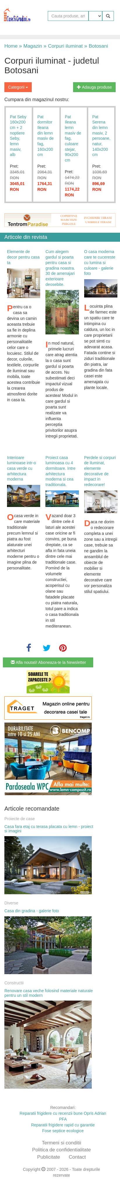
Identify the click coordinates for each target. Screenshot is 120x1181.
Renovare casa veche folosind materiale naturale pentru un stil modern (48, 992)
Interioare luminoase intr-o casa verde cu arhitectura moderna (21, 468)
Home (10, 46)
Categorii (18, 87)
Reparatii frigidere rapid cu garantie (63, 1125)
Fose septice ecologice (63, 1130)
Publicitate (48, 1157)
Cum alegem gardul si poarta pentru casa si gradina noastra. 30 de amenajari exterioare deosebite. (60, 267)
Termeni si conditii (61, 1143)
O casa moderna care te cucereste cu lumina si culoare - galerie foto (99, 262)
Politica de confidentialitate (61, 1150)
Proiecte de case (19, 818)
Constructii (14, 983)
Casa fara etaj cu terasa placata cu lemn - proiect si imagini (48, 828)
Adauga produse (94, 87)
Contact (77, 1157)
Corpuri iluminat (63, 46)
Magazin (30, 46)
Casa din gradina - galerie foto (31, 910)
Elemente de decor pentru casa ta (23, 257)
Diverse (11, 903)
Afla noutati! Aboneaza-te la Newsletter (48, 662)
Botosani (95, 46)
